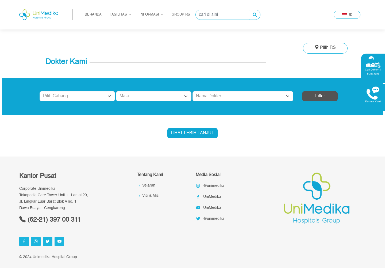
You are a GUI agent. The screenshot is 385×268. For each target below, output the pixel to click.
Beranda (93, 14)
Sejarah (148, 185)
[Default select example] (77, 96)
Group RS (181, 14)
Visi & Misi (150, 196)
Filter (320, 96)
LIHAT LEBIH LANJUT (192, 133)
